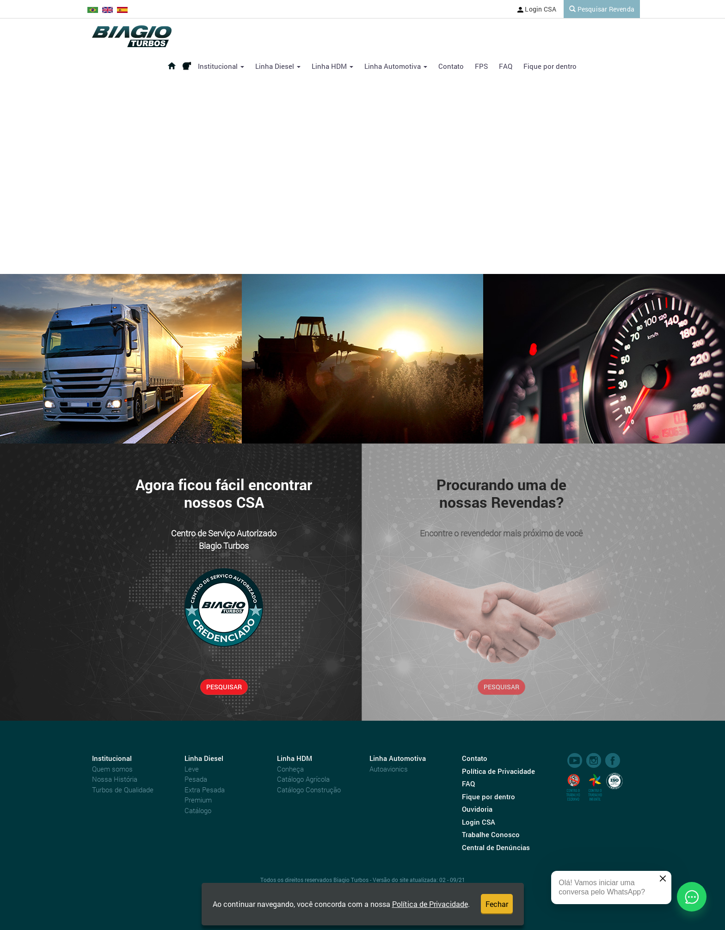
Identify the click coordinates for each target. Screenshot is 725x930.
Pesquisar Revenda (601, 9)
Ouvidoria (477, 809)
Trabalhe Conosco (491, 834)
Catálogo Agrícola (303, 779)
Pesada (195, 779)
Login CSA (536, 9)
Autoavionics (388, 768)
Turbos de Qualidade (123, 789)
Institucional (221, 66)
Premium (198, 799)
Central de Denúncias (496, 847)
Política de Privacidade (430, 904)
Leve (191, 768)
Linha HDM (332, 66)
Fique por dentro (550, 66)
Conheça (290, 768)
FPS (481, 66)
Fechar (496, 904)
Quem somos (112, 768)
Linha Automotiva (395, 66)
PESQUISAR (224, 686)
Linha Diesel (278, 66)
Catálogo (197, 810)
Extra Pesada (204, 789)
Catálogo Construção (309, 789)
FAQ (505, 66)
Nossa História (114, 779)
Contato (451, 66)
